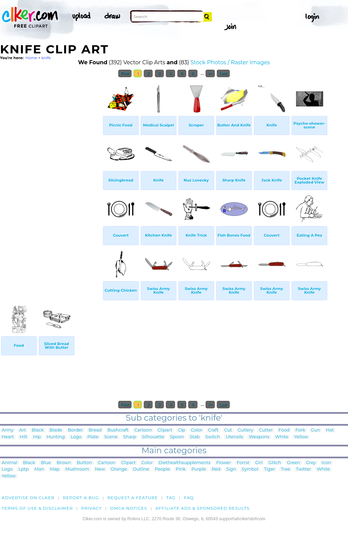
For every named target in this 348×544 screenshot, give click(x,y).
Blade (56, 430)
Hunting (56, 437)
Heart (8, 437)
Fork (300, 430)
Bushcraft (117, 430)
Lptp (23, 469)
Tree (285, 469)
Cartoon (143, 430)
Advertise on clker (28, 497)
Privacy (91, 508)
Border (75, 430)
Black (38, 430)
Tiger (269, 469)
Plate (93, 437)
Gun (315, 430)
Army (7, 430)
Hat (330, 430)
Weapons (259, 437)
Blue (46, 463)
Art (22, 430)
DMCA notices (128, 508)
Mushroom (77, 469)
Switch (212, 437)
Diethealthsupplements (185, 463)
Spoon (177, 437)
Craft (213, 430)
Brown (64, 463)
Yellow (301, 437)
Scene (111, 437)
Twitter (303, 469)
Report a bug (81, 497)
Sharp (129, 437)
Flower (223, 463)
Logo (76, 437)
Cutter (266, 430)
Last (223, 73)
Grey (311, 463)
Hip (37, 437)
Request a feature (132, 497)
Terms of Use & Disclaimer (37, 508)
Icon (326, 463)
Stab (194, 437)
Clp (181, 430)
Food (284, 430)
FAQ (189, 497)
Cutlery (246, 430)
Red (216, 469)
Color (196, 430)
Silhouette (153, 437)
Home (31, 57)
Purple (198, 469)
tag (170, 497)
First (125, 73)
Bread (95, 430)
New (100, 469)
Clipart (165, 430)
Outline (141, 469)
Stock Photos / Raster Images (230, 62)
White (282, 437)
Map (54, 469)
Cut (228, 430)
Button (84, 463)
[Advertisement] (51, 183)
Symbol (250, 469)
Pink (181, 469)
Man (39, 469)
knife (46, 57)
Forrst (243, 463)
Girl (259, 463)
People (162, 469)
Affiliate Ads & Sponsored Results (202, 508)
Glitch (274, 463)
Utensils (234, 437)
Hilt (23, 437)
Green (293, 463)
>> (210, 73)
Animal (9, 463)
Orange (119, 469)
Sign (231, 469)
